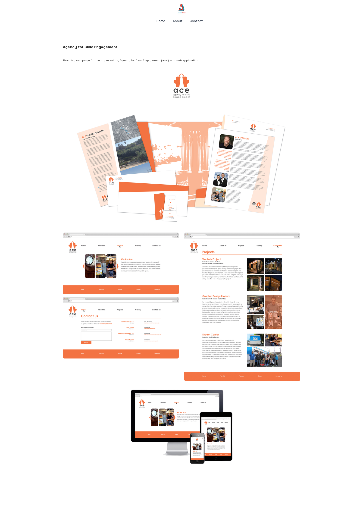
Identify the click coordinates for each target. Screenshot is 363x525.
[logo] (181, 9)
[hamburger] (42, 7)
